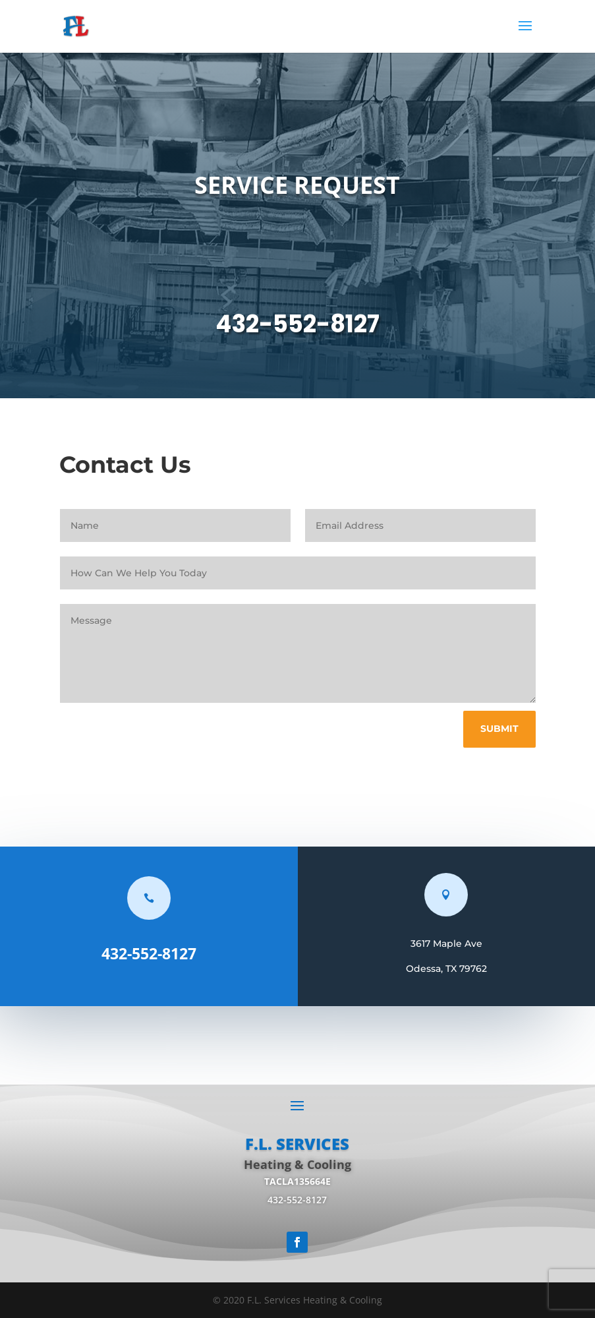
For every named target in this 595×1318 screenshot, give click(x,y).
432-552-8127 (297, 324)
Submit (499, 728)
